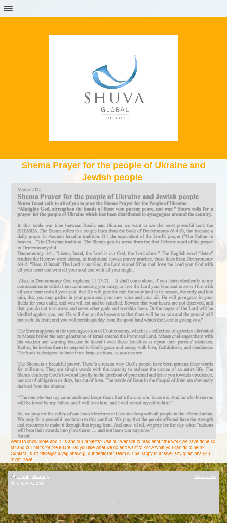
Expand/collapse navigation (113, 8)
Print (20, 476)
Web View (205, 476)
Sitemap (40, 476)
